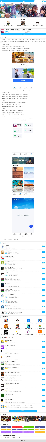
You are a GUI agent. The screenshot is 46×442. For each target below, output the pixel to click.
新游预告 (12, 3)
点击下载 (23, 34)
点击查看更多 (23, 410)
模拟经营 (22, 3)
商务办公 (41, 3)
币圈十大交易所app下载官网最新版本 (7, 437)
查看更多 (7, 316)
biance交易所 (18, 437)
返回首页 (23, 440)
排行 (12, 337)
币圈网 (14, 437)
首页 (4, 3)
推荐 (6, 337)
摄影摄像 (31, 3)
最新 (9, 337)
